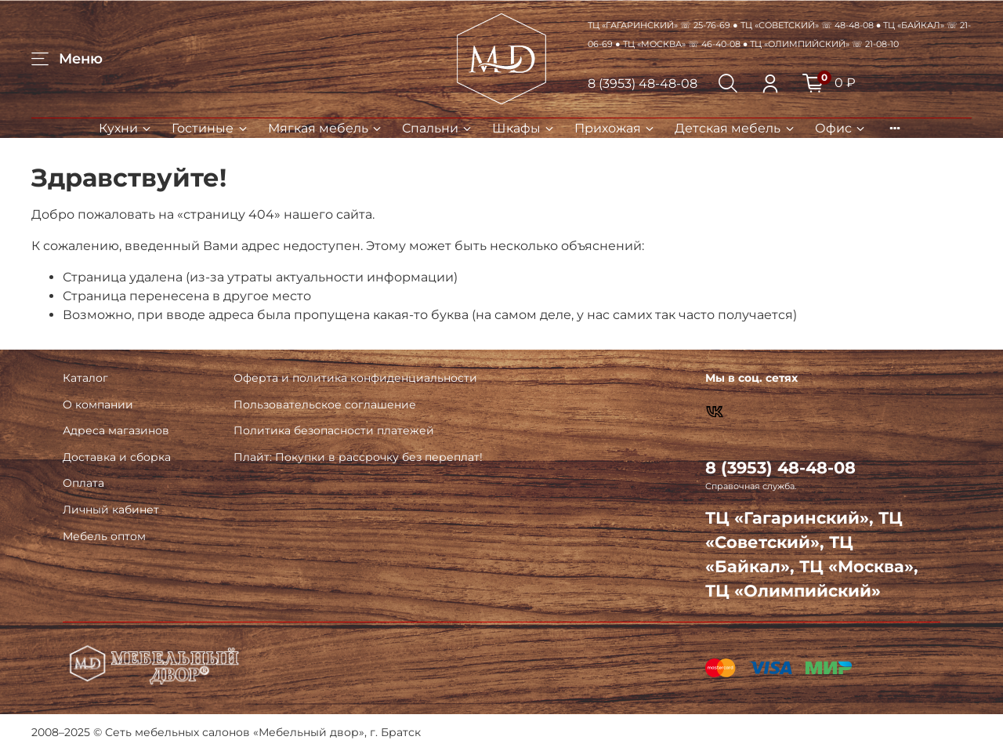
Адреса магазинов (116, 430)
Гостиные (210, 128)
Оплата (83, 483)
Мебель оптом (104, 536)
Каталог (85, 378)
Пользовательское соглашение (325, 404)
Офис (841, 128)
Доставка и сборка (117, 457)
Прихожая (615, 128)
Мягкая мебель (325, 128)
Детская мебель (735, 128)
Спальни (437, 128)
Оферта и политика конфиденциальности (355, 378)
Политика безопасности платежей (334, 430)
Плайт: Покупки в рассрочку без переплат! (358, 457)
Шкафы (524, 128)
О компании (98, 404)
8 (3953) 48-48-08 (642, 83)
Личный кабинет (111, 509)
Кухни (126, 128)
